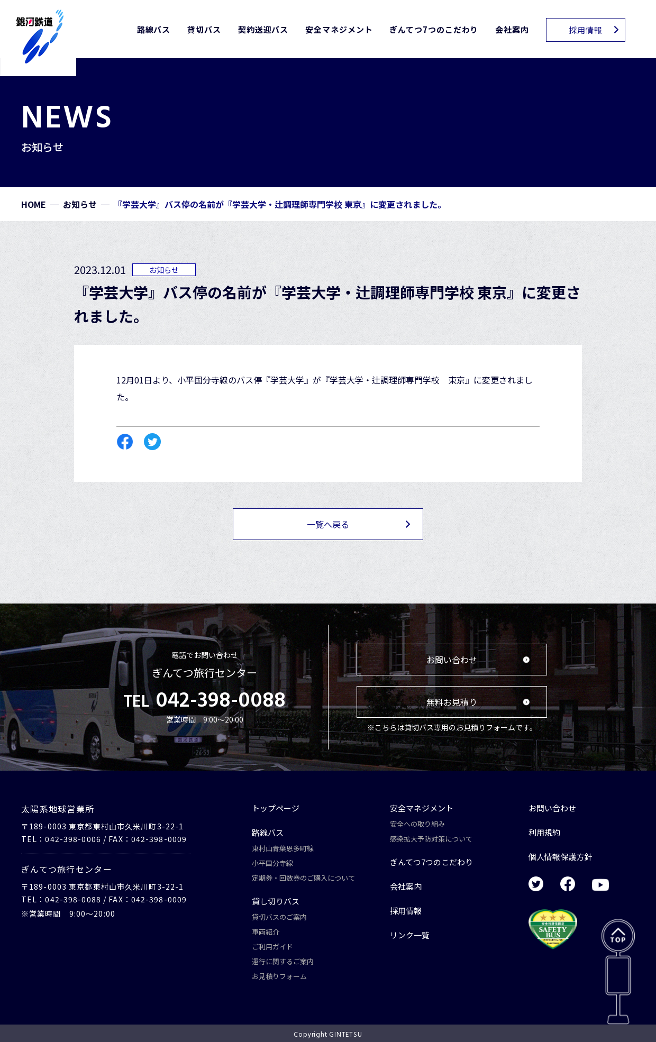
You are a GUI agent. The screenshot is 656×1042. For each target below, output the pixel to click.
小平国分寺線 (272, 863)
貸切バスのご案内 (279, 917)
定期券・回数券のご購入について (303, 878)
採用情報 (406, 910)
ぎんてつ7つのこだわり (433, 29)
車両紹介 (265, 932)
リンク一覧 (410, 934)
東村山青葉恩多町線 (283, 848)
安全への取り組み (417, 824)
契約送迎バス (263, 29)
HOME (33, 204)
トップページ (275, 808)
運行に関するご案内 (283, 961)
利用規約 (544, 832)
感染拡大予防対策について (431, 839)
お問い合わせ (552, 808)
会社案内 (512, 29)
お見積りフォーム (279, 976)
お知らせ (80, 204)
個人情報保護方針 (560, 856)
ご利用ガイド (272, 947)
